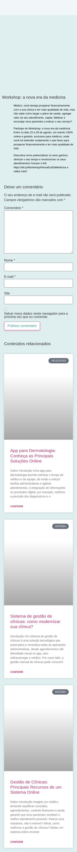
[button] (5, 108)
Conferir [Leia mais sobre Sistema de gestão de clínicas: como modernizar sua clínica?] (16, 672)
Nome (9, 260)
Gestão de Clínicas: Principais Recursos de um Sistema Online (36, 787)
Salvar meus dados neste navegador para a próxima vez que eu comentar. (36, 315)
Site (7, 293)
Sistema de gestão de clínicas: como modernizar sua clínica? (35, 621)
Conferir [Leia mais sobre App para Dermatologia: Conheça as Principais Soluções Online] (16, 506)
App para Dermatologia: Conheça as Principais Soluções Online (33, 455)
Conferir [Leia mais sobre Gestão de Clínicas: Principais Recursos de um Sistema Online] (16, 842)
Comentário (13, 208)
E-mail (10, 276)
